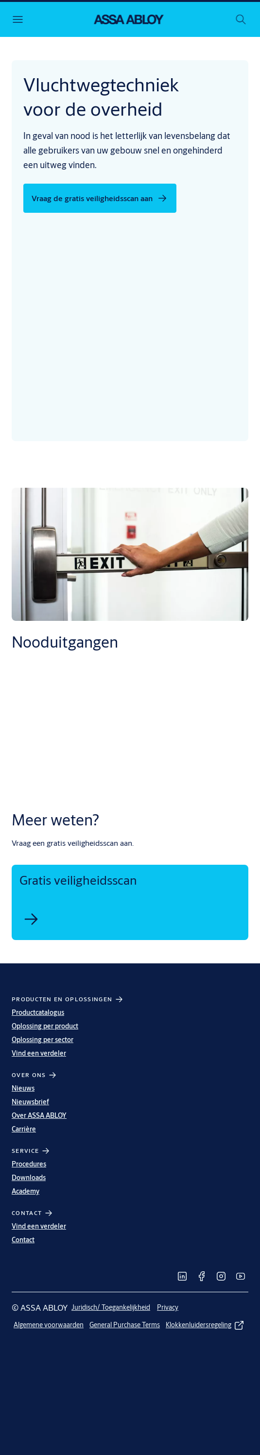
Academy (25, 1191)
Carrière (24, 1129)
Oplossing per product (45, 1026)
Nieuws (23, 1088)
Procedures (29, 1164)
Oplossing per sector (42, 1039)
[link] (31, 919)
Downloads (29, 1177)
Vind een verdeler (39, 1053)
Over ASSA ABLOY (39, 1115)
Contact (23, 1239)
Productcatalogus (38, 1012)
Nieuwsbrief (30, 1101)
